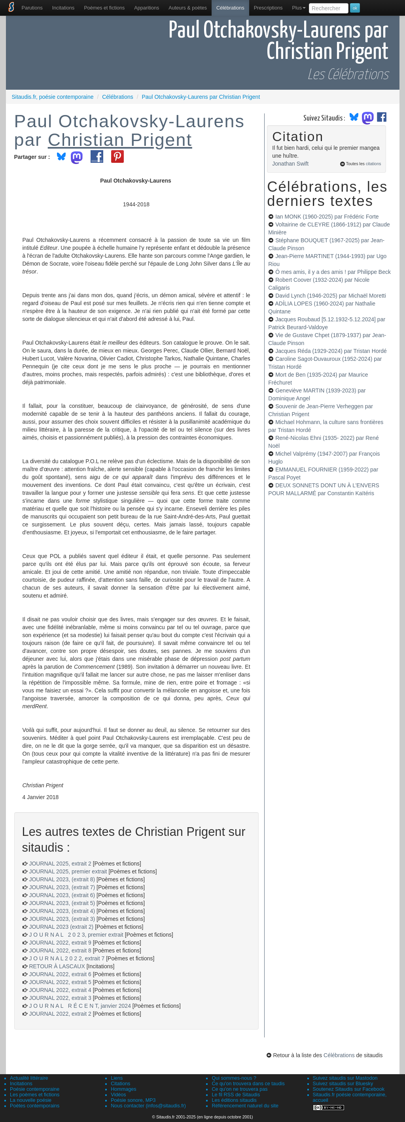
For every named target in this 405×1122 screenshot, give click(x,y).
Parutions (32, 8)
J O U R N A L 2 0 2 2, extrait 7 (66, 958)
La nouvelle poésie (30, 1100)
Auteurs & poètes (187, 8)
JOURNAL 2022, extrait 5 (60, 982)
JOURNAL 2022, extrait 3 (60, 998)
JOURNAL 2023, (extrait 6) (62, 895)
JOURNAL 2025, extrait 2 (60, 863)
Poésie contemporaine (34, 1089)
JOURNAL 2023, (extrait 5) (62, 903)
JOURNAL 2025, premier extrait (68, 871)
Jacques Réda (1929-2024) (331, 351)
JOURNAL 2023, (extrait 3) (62, 919)
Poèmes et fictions (104, 8)
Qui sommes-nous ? (234, 1078)
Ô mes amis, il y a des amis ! (333, 272)
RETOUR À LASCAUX (57, 966)
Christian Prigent (120, 139)
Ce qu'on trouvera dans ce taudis (248, 1083)
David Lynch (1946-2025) (330, 295)
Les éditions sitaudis (234, 1100)
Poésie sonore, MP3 (133, 1100)
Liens (117, 1078)
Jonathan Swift (290, 163)
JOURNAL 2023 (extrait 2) (61, 927)
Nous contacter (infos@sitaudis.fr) (148, 1106)
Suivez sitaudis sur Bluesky (343, 1083)
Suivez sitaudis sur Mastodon (345, 1078)
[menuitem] (32, 8)
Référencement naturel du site (245, 1106)
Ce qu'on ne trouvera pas (239, 1089)
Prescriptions (268, 8)
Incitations (21, 1083)
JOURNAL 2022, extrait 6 (60, 974)
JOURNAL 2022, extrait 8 (60, 950)
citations (373, 163)
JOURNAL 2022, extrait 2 (60, 1014)
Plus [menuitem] (299, 8)
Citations (120, 1083)
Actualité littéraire (29, 1078)
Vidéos (118, 1094)
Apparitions (146, 8)
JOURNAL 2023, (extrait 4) (62, 911)
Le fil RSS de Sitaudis (236, 1094)
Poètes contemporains (34, 1106)
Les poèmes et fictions (34, 1094)
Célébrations (230, 8)
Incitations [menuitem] (63, 8)
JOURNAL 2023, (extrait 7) (62, 887)
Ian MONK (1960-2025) (327, 216)
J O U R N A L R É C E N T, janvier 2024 (80, 1006)
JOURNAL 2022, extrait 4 (60, 990)
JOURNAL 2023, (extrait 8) (62, 879)
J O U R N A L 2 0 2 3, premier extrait (76, 935)
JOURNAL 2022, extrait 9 (60, 942)
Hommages (123, 1089)
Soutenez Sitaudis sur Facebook (348, 1089)
